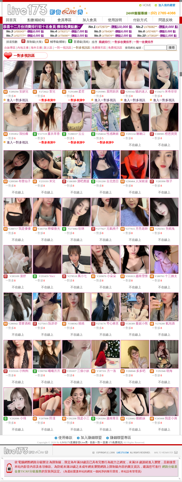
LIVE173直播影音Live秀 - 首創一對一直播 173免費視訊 (91, 442)
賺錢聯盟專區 (120, 438)
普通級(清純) (82, 41)
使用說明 (115, 20)
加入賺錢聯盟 (91, 438)
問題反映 (166, 20)
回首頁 (11, 20)
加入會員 (90, 20)
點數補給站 (36, 20)
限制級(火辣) (35, 41)
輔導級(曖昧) (58, 41)
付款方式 (140, 20)
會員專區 (64, 20)
